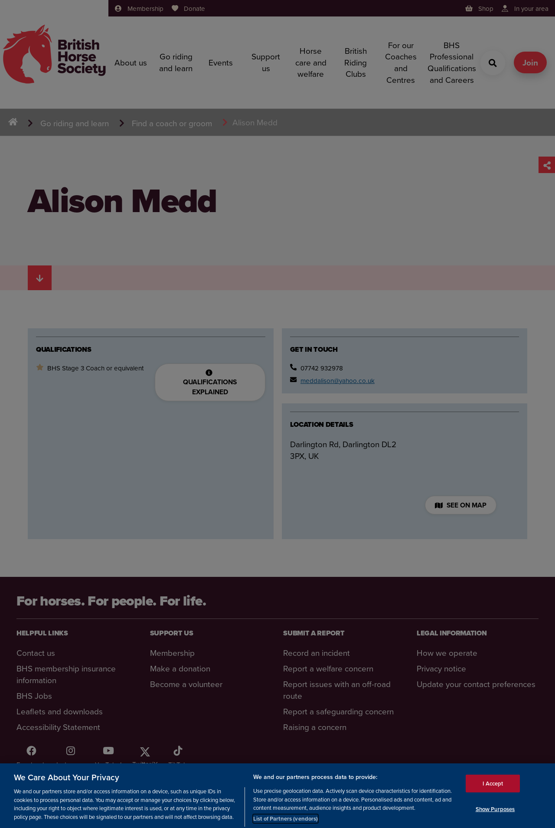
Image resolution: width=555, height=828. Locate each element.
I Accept (493, 788)
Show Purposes (495, 814)
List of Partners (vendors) (285, 823)
